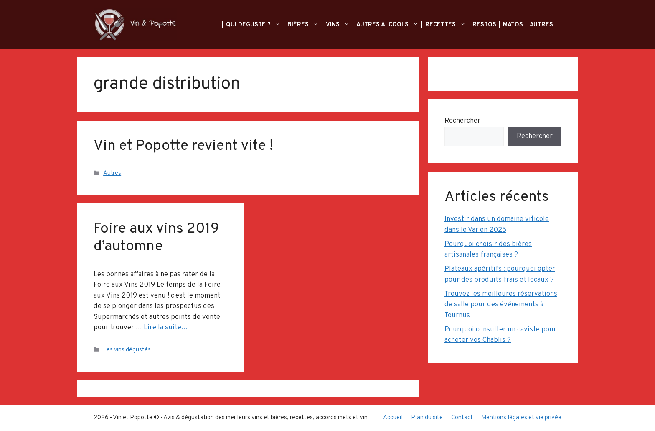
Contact (462, 418)
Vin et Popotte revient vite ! (183, 146)
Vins (343, 24)
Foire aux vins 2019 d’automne (156, 238)
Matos (514, 24)
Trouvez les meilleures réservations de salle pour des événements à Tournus (500, 305)
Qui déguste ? (258, 24)
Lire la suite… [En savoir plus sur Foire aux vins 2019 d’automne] (166, 327)
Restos (485, 24)
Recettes (450, 24)
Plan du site (427, 418)
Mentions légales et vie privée (521, 418)
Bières (308, 24)
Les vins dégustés (127, 350)
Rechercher (462, 121)
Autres (542, 24)
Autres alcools (392, 24)
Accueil (393, 418)
